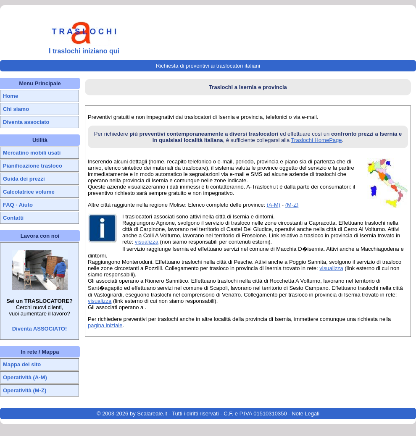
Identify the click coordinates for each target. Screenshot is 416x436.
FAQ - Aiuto (18, 205)
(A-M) (274, 205)
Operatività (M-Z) (24, 390)
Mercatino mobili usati (32, 153)
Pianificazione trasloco (32, 166)
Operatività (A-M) (25, 377)
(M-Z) (292, 205)
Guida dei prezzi (24, 179)
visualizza (146, 242)
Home (10, 96)
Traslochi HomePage (316, 140)
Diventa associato (26, 122)
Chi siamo (16, 109)
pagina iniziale (105, 325)
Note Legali (305, 413)
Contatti (13, 218)
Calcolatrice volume (29, 192)
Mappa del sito (22, 364)
